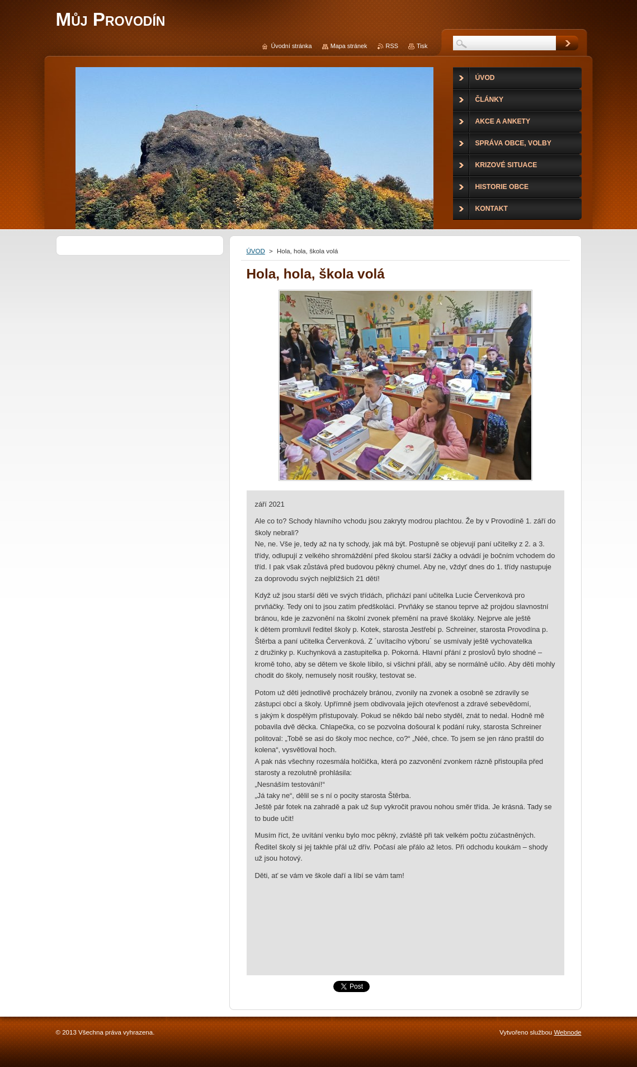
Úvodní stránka (291, 46)
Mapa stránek (349, 46)
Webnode (567, 1032)
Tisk (422, 46)
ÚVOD (256, 251)
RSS (392, 46)
